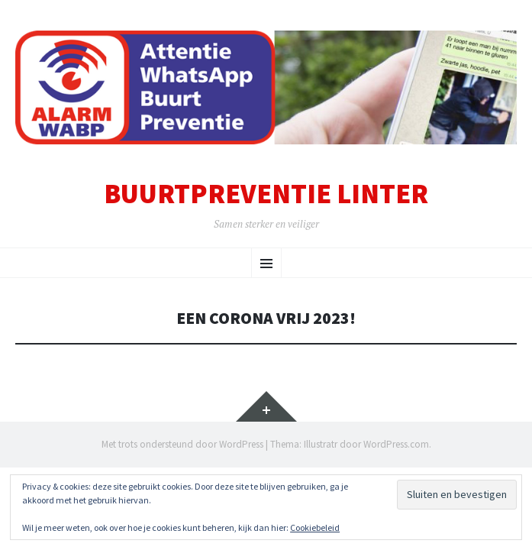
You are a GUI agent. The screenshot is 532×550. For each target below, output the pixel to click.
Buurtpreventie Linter (266, 194)
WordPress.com (396, 444)
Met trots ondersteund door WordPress (182, 444)
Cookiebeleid (315, 527)
